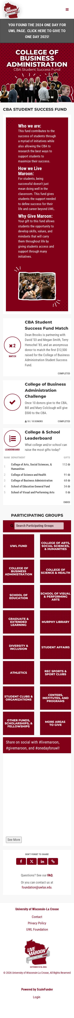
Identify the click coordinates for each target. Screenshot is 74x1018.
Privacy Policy (37, 923)
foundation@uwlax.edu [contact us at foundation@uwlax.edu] (37, 887)
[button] (53, 861)
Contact (37, 917)
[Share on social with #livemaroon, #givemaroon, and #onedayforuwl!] (37, 795)
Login (36, 997)
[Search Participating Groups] (39, 525)
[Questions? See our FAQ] (49, 875)
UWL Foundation (37, 929)
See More (13, 840)
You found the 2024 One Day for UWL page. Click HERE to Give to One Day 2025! (37, 31)
